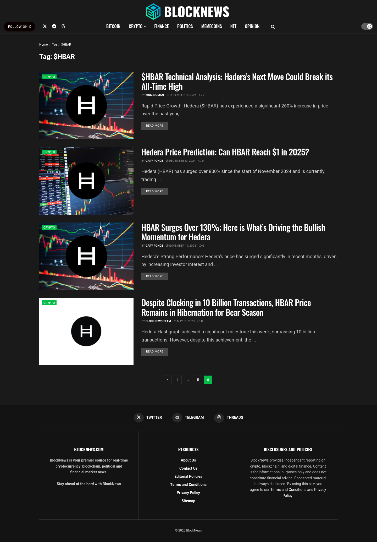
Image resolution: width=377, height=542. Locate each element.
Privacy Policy (188, 493)
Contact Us (188, 468)
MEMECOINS (211, 26)
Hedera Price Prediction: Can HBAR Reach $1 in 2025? (225, 151)
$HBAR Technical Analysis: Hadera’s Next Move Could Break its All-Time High (237, 81)
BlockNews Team (158, 321)
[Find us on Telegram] (54, 26)
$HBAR (66, 44)
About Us (188, 460)
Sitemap (188, 501)
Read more (157, 125)
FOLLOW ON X (19, 26)
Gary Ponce (154, 161)
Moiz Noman (155, 95)
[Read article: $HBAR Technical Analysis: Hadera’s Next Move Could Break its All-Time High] (86, 105)
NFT (233, 26)
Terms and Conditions (188, 485)
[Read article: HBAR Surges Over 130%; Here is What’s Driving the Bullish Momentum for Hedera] (86, 256)
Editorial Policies (188, 477)
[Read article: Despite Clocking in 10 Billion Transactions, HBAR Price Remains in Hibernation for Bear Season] (86, 331)
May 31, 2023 (184, 321)
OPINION (252, 26)
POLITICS (185, 26)
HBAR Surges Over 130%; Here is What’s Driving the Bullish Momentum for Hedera (233, 232)
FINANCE (161, 26)
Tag (54, 44)
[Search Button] (273, 26)
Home (43, 44)
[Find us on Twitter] (45, 26)
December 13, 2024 (181, 161)
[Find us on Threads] (63, 26)
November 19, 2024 (181, 245)
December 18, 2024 (181, 95)
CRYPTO (135, 26)
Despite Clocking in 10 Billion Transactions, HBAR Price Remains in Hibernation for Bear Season (226, 307)
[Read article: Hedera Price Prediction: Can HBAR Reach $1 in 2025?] (86, 180)
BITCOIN (113, 26)
